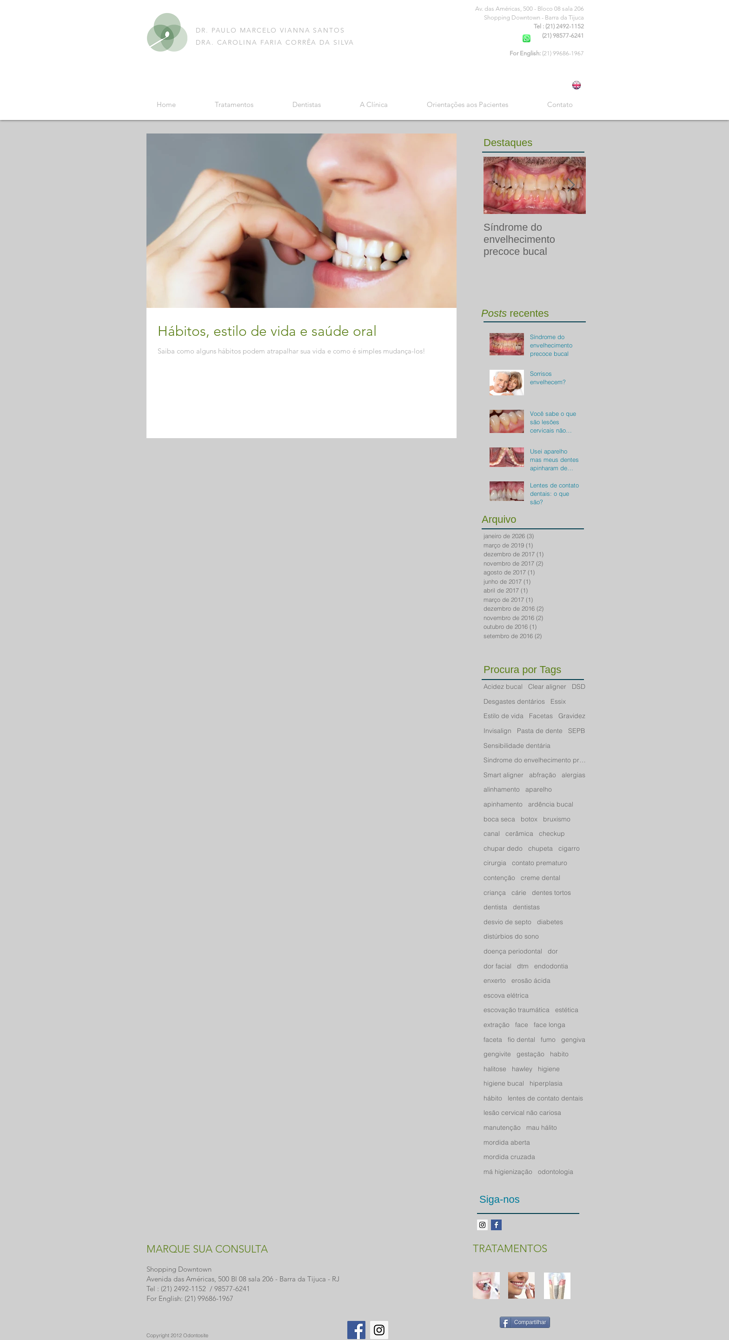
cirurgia (495, 863)
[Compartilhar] (525, 1322)
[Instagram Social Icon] (379, 1330)
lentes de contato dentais (545, 1098)
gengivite (497, 1054)
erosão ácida (530, 980)
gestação (530, 1054)
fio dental (521, 1039)
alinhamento (502, 789)
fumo (548, 1039)
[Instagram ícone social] (482, 1225)
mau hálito (541, 1127)
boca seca (499, 819)
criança (495, 892)
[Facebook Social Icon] (356, 1330)
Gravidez (571, 716)
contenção (499, 877)
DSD (578, 686)
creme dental (540, 877)
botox (529, 819)
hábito (493, 1098)
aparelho (538, 789)
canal (492, 833)
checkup (552, 833)
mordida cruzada (509, 1157)
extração (497, 1024)
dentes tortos (551, 892)
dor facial (497, 966)
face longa (549, 1024)
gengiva (573, 1039)
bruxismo (556, 819)
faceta (493, 1039)
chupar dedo (503, 848)
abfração (542, 775)
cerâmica (519, 833)
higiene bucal (504, 1083)
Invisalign (497, 731)
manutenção (502, 1127)
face (521, 1024)
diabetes (550, 922)
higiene (549, 1069)
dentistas (526, 907)
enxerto (495, 980)
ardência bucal (550, 804)
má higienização (508, 1171)
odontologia (555, 1171)
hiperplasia (546, 1083)
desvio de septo (507, 922)
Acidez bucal (503, 686)
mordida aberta (507, 1142)
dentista (495, 907)
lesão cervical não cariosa (522, 1112)
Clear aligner (547, 686)
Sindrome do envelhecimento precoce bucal (535, 760)
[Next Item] (571, 185)
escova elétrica (506, 995)
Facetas (541, 716)
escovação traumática (517, 1010)
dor (553, 951)
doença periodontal (513, 951)
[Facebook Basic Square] (496, 1225)
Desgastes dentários (514, 701)
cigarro (569, 848)
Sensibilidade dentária (517, 745)
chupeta (540, 848)
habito (559, 1054)
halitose (495, 1069)
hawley (522, 1069)
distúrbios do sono (511, 936)
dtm (523, 966)
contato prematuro (539, 863)
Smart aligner (504, 775)
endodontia (551, 966)
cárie (518, 892)
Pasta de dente (540, 731)
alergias (573, 775)
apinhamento (503, 804)
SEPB (576, 731)
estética (566, 1010)
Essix (558, 701)
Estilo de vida (504, 716)
